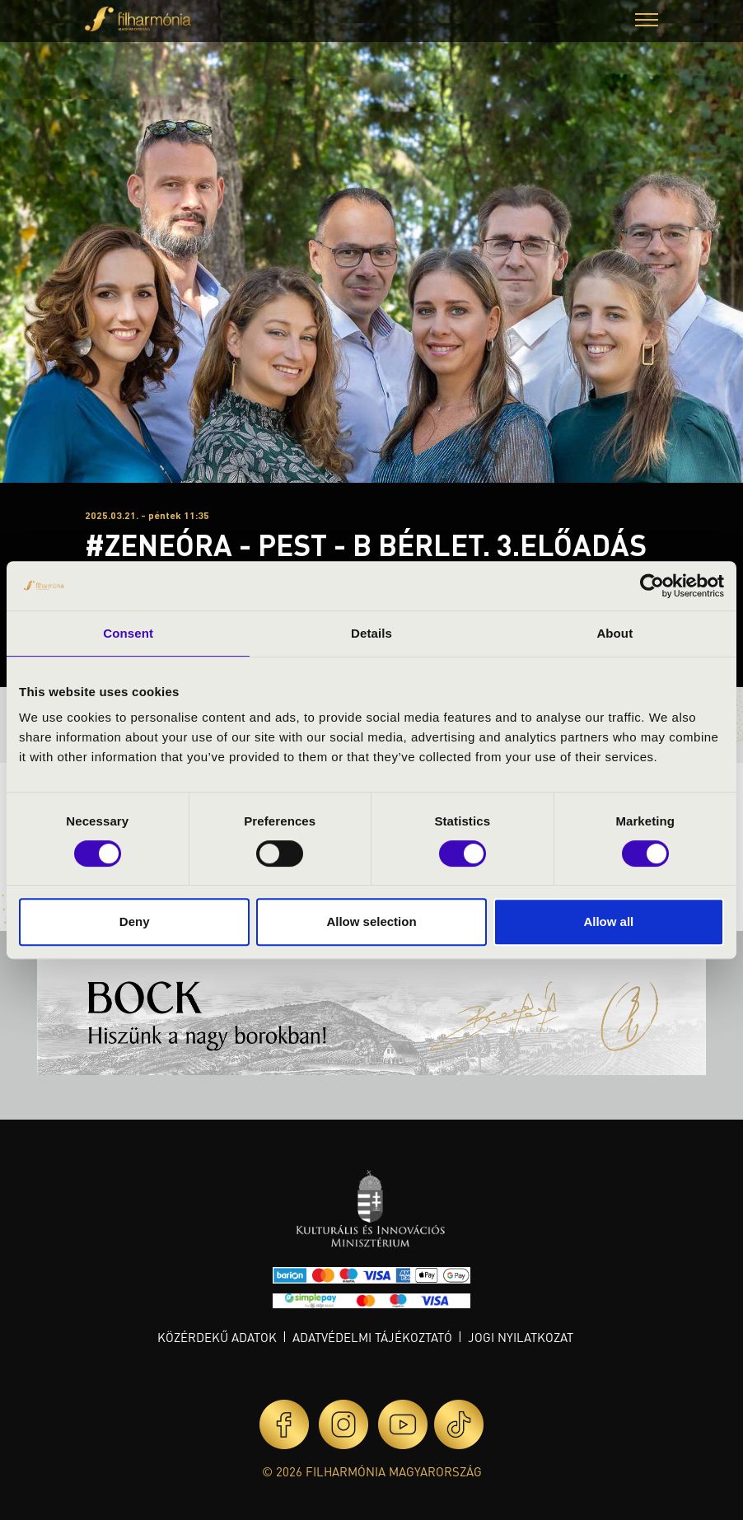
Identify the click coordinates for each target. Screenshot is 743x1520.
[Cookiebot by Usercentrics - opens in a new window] (652, 585)
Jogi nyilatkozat (520, 1337)
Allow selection (371, 921)
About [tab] (614, 633)
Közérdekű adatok (217, 1337)
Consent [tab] (128, 633)
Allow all (608, 921)
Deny (134, 921)
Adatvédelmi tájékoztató (372, 1337)
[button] (646, 21)
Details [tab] (371, 633)
